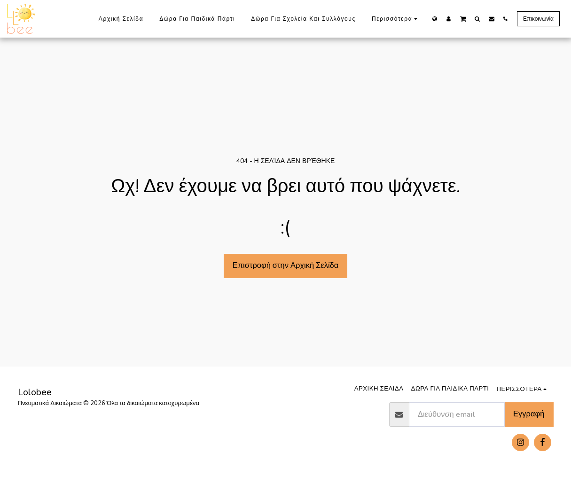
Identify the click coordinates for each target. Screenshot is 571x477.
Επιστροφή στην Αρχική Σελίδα (286, 265)
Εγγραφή (528, 413)
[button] (463, 18)
